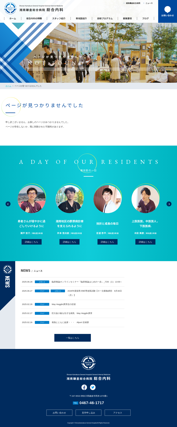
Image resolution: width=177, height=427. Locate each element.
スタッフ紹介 (58, 18)
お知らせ (42, 284)
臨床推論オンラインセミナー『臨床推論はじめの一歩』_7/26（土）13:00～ (87, 284)
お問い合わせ (59, 413)
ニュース (149, 3)
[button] (8, 209)
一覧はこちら (72, 340)
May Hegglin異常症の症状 (64, 307)
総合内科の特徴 (34, 18)
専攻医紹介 (81, 18)
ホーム (12, 18)
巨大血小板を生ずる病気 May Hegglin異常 (72, 316)
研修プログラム (105, 18)
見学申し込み (88, 413)
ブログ (145, 18)
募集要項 (127, 18)
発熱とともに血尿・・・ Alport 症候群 (70, 325)
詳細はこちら (31, 247)
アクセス (117, 413)
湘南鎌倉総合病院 (133, 3)
